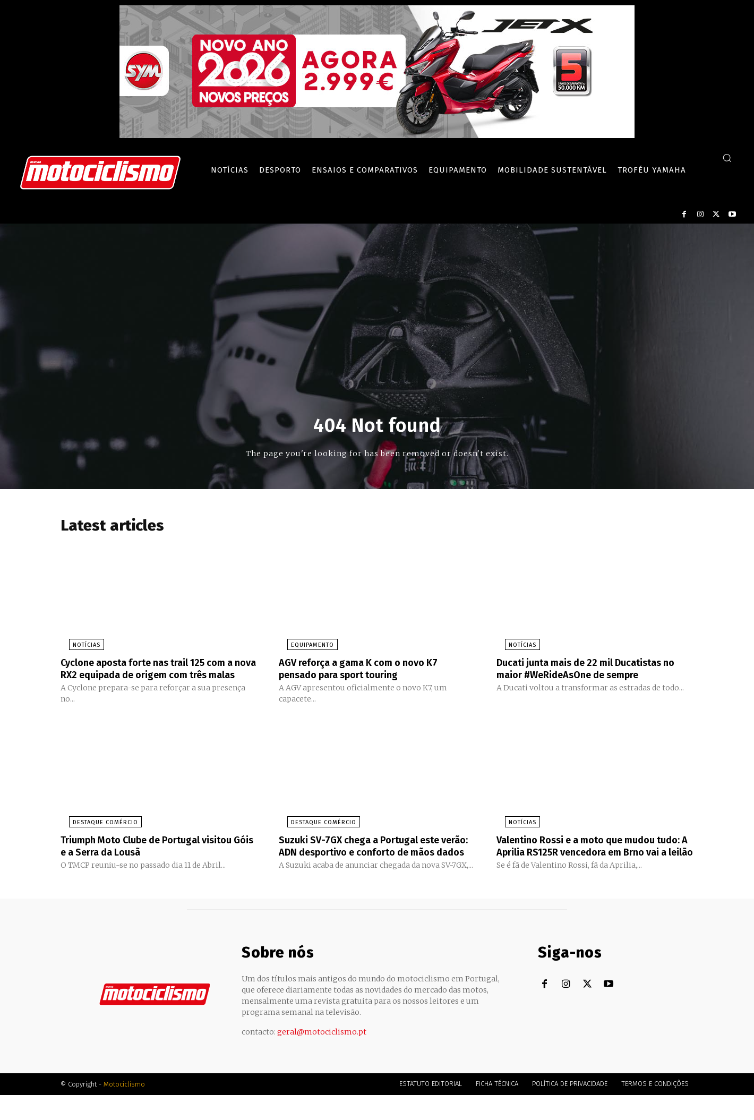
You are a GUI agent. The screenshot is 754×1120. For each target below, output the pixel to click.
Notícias (78, 648)
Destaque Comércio (97, 836)
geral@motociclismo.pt (321, 1057)
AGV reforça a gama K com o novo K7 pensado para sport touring (367, 671)
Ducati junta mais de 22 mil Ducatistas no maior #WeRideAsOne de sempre (588, 671)
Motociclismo (124, 1109)
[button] (727, 157)
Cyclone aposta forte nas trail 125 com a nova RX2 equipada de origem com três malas (158, 677)
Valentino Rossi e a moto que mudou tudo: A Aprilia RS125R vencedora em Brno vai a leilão (585, 865)
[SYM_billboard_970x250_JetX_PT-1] (377, 135)
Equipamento (303, 648)
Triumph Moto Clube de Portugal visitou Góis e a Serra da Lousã (157, 859)
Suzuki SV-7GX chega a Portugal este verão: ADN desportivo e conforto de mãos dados (368, 865)
